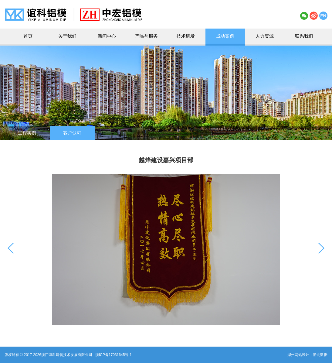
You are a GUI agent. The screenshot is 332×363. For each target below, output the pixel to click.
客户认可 (72, 132)
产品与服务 (146, 36)
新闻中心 (107, 36)
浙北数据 (320, 355)
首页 (27, 36)
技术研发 (186, 36)
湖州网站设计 (298, 355)
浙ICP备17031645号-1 (113, 355)
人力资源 (265, 36)
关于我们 (67, 36)
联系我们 (304, 36)
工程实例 (27, 132)
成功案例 (225, 36)
